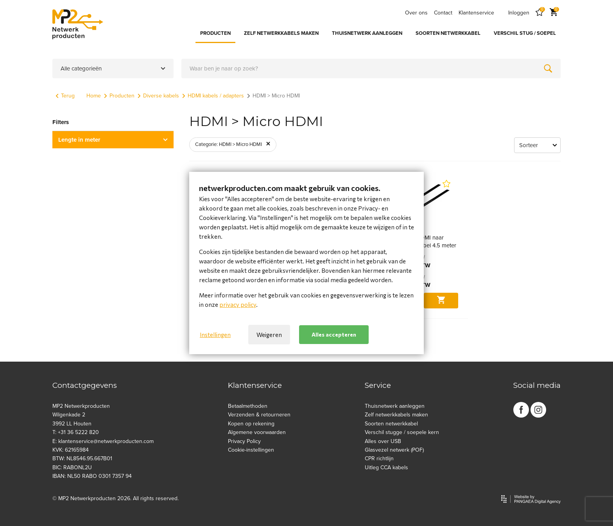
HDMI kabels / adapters (213, 95)
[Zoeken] (548, 68)
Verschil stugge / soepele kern (402, 432)
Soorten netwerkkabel (391, 423)
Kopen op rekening (251, 423)
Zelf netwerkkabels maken (396, 414)
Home (93, 95)
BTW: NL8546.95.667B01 (82, 458)
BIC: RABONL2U (72, 467)
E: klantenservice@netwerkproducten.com (103, 441)
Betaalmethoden (247, 406)
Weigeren (269, 334)
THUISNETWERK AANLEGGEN (367, 33)
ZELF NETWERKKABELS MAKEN (281, 33)
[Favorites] (539, 13)
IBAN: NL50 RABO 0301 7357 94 (92, 476)
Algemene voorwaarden (257, 432)
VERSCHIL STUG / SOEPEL (525, 33)
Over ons (416, 12)
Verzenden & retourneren (259, 414)
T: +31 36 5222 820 (75, 432)
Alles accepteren (334, 334)
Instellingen (215, 334)
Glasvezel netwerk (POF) (394, 450)
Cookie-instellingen (251, 450)
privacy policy (237, 304)
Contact (443, 12)
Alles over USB (383, 441)
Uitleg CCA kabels (386, 467)
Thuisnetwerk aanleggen (395, 406)
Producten (119, 95)
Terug (65, 95)
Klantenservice (476, 12)
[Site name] (77, 24)
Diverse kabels (158, 95)
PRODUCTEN (215, 33)
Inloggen (518, 12)
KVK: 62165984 (70, 450)
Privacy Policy (244, 441)
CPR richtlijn (379, 458)
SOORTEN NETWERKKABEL (448, 33)
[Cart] (554, 13)
